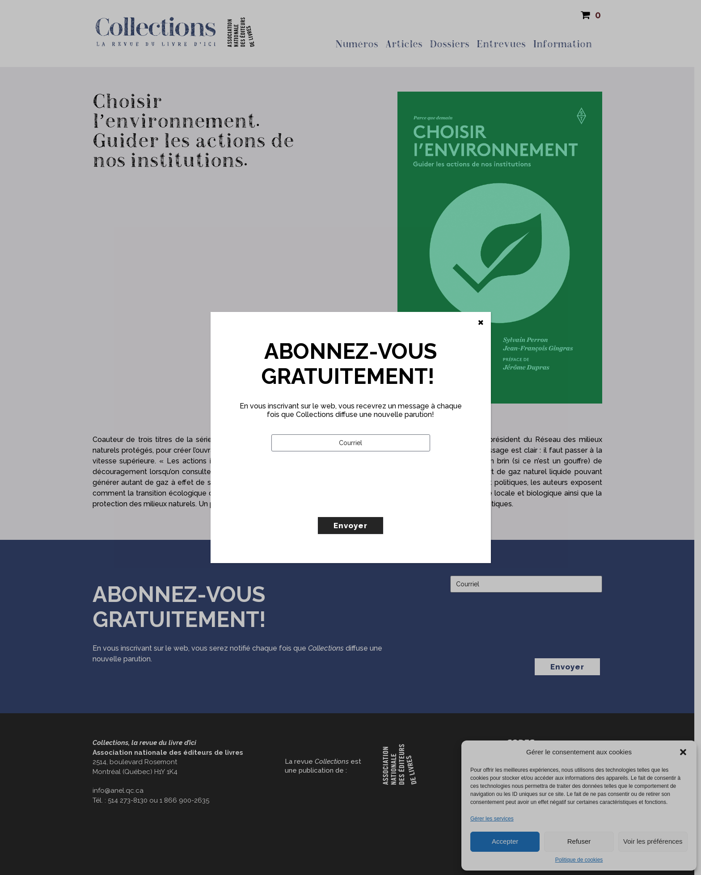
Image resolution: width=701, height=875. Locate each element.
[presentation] (339, 502)
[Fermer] (481, 322)
